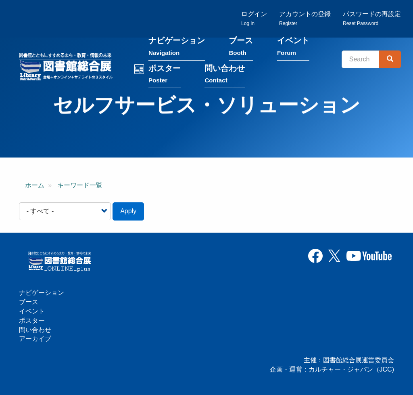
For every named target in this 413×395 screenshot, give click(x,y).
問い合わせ (224, 75)
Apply (128, 211)
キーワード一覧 (79, 185)
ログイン (254, 18)
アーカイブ (35, 338)
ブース (241, 48)
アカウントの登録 (305, 18)
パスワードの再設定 (372, 18)
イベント (293, 48)
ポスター (164, 75)
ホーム (34, 185)
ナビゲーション (176, 48)
